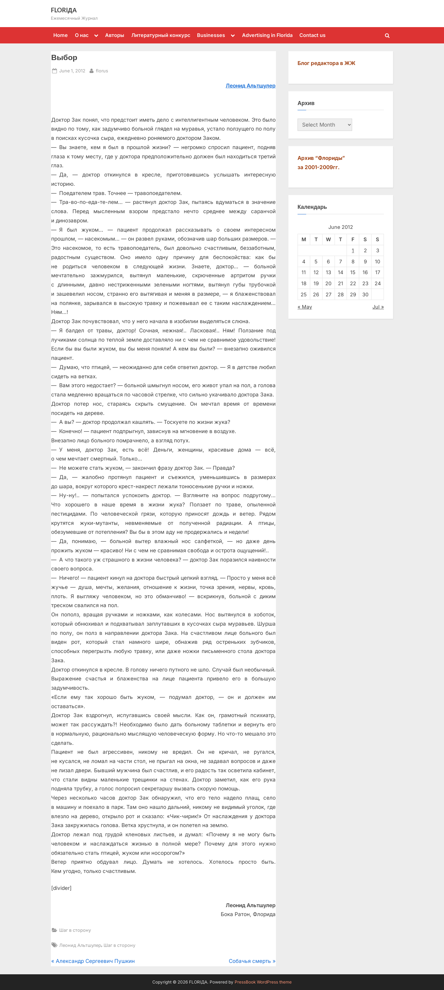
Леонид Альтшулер (80, 945)
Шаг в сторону (75, 930)
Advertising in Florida (267, 35)
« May (305, 307)
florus (102, 70)
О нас (81, 35)
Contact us (312, 35)
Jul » (378, 307)
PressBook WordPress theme (263, 982)
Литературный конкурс (160, 35)
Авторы (114, 35)
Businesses (211, 35)
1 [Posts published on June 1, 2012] (353, 250)
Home (60, 35)
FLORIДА (64, 10)
